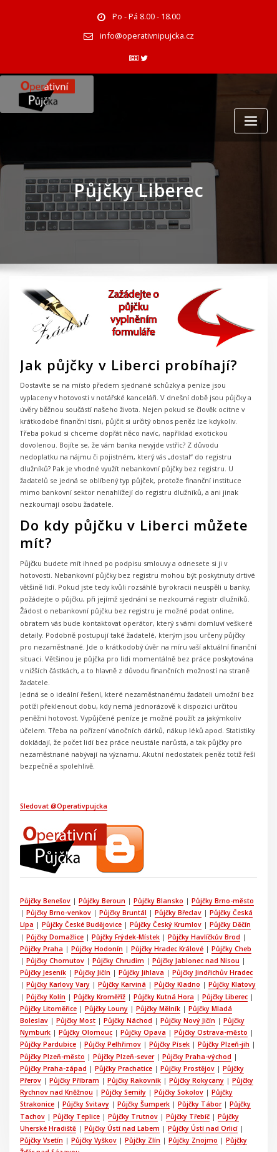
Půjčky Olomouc (83, 981)
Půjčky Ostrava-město (206, 981)
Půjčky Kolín (39, 947)
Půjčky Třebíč (151, 1061)
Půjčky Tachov (207, 1049)
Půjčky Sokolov (145, 1038)
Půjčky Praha (40, 902)
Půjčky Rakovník (103, 1027)
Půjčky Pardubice (47, 993)
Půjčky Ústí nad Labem (91, 1072)
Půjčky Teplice (42, 1061)
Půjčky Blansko (155, 857)
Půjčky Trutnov (98, 1061)
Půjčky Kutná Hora (154, 947)
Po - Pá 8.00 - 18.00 (146, 16)
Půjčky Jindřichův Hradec (208, 925)
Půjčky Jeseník (42, 925)
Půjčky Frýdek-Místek (118, 890)
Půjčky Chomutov (48, 914)
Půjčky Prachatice (98, 1016)
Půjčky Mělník (155, 959)
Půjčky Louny (104, 959)
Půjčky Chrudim (110, 914)
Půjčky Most (74, 970)
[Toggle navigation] (251, 119)
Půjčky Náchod (124, 970)
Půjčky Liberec (214, 947)
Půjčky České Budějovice (80, 879)
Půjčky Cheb (227, 902)
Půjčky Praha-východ (193, 1004)
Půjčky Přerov (217, 1016)
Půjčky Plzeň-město (51, 1004)
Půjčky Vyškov (47, 1084)
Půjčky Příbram (44, 1027)
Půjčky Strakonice (206, 1038)
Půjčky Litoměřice (47, 959)
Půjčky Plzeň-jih (219, 993)
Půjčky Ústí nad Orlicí (171, 1072)
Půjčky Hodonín (95, 902)
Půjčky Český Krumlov (162, 879)
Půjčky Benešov (44, 857)
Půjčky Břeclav (168, 868)
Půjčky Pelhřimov (110, 993)
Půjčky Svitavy (42, 1049)
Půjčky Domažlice (48, 890)
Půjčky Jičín (90, 925)
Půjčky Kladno (168, 936)
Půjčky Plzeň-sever (121, 1004)
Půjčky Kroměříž (91, 947)
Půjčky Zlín (94, 1084)
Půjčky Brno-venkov (51, 868)
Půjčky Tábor (154, 1049)
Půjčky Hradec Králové (164, 902)
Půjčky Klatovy (221, 936)
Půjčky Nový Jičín (183, 970)
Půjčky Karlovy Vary (51, 936)
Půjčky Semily (91, 1038)
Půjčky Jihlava (138, 925)
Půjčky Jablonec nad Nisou (186, 914)
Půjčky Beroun (100, 857)
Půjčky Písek (166, 993)
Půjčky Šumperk (99, 1049)
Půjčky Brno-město (218, 857)
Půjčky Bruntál (114, 868)
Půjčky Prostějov (161, 1016)
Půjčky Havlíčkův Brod (194, 890)
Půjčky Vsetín (234, 1072)
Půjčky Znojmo (143, 1084)
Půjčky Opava (140, 981)
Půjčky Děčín (225, 879)
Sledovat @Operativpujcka (63, 763)
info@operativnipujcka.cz (147, 34)
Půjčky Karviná (114, 936)
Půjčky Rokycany (164, 1027)
